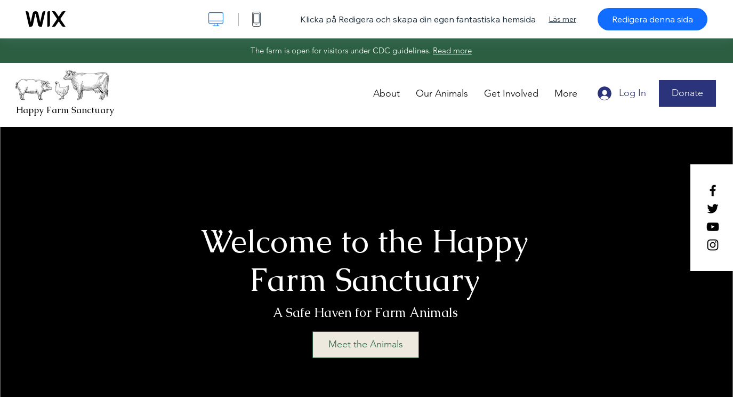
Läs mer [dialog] (562, 19)
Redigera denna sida (652, 19)
